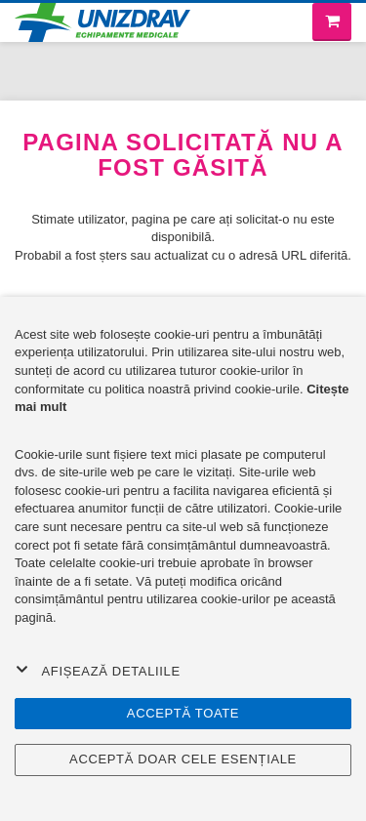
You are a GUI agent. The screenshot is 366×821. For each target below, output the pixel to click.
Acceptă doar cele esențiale (183, 759)
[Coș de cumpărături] (331, 22)
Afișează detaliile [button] (98, 670)
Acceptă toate (183, 713)
